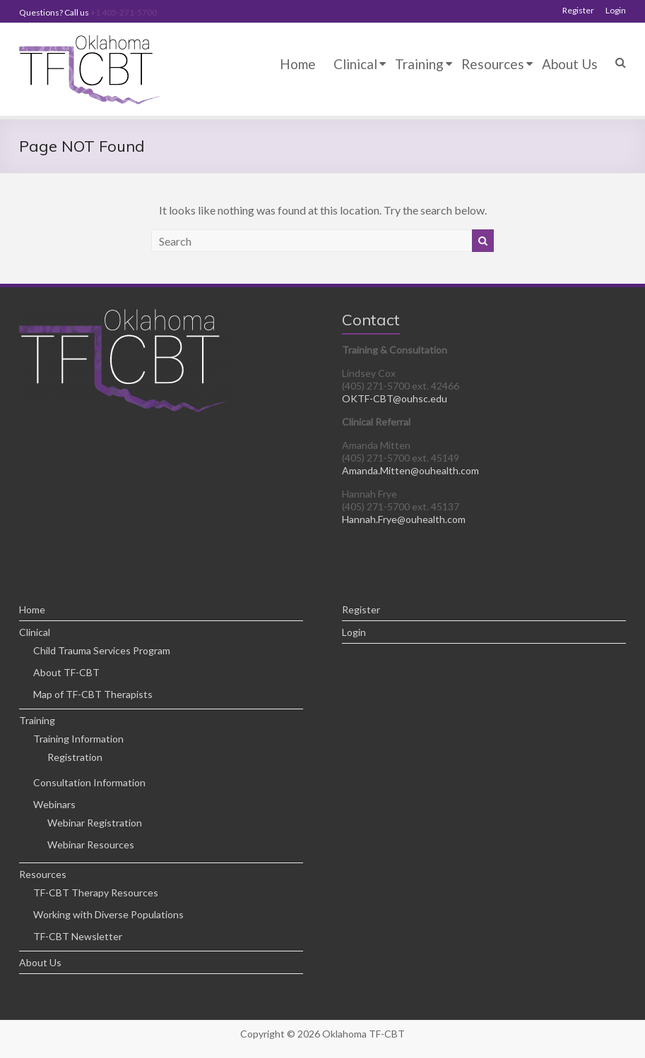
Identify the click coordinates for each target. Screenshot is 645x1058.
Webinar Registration (94, 823)
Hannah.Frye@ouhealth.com (404, 519)
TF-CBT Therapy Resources (95, 892)
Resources (492, 64)
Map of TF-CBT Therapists (93, 694)
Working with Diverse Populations (108, 914)
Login (615, 10)
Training (419, 64)
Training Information (78, 739)
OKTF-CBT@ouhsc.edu (394, 398)
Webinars (54, 804)
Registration (74, 757)
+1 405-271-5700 (123, 12)
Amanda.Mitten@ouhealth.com (410, 470)
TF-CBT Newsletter (77, 936)
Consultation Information (89, 782)
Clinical (355, 64)
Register (578, 10)
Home (298, 64)
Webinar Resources (90, 844)
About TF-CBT (66, 672)
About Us (570, 64)
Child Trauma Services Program (101, 650)
